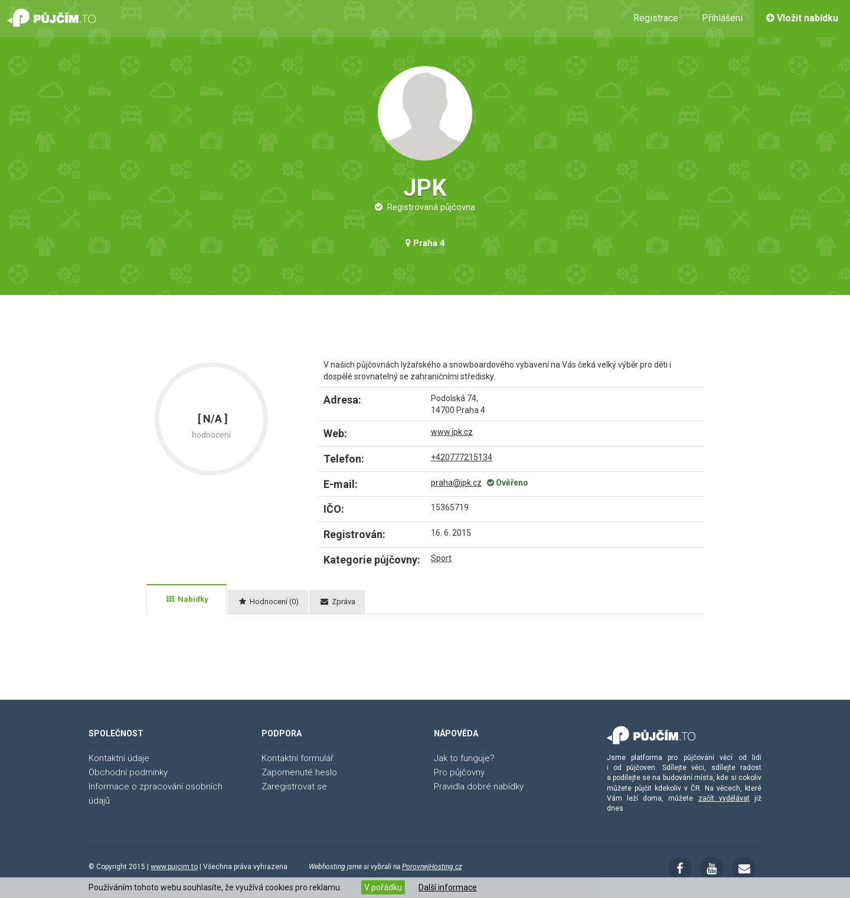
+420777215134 (461, 457)
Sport (441, 558)
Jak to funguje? (464, 758)
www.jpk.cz (452, 432)
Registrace (655, 18)
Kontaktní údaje (119, 758)
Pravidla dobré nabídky (479, 786)
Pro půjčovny (459, 772)
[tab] (186, 599)
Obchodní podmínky (128, 772)
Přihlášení (722, 18)
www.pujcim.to (174, 867)
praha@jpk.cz (456, 482)
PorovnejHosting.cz (432, 867)
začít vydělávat (724, 798)
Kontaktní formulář (297, 758)
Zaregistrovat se (294, 786)
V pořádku (383, 887)
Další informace (448, 887)
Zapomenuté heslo (299, 772)
